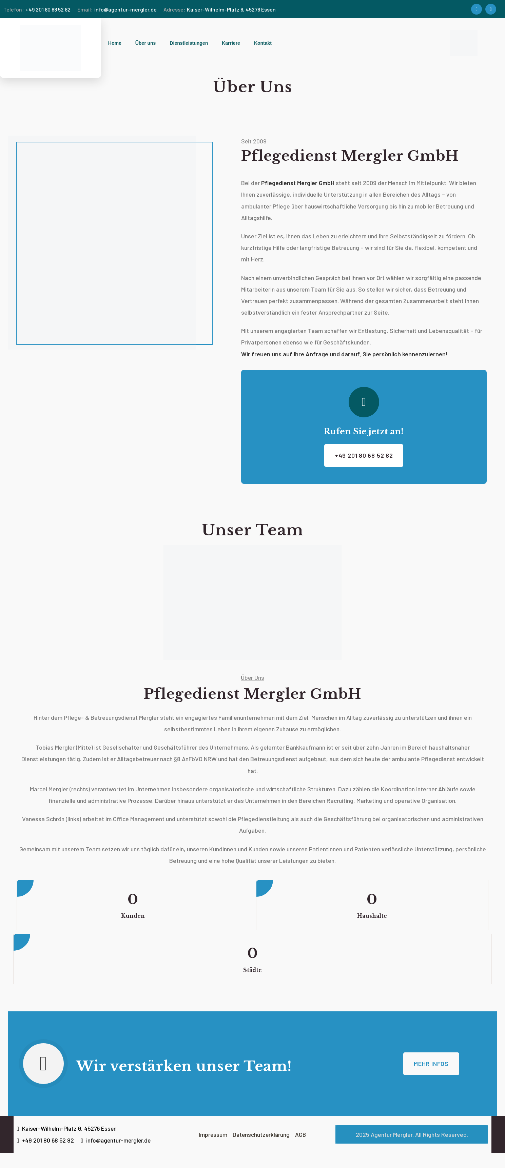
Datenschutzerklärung (261, 1149)
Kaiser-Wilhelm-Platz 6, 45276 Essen (219, 9)
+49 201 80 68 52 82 (37, 9)
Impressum (214, 1149)
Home (114, 43)
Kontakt (263, 43)
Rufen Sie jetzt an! (364, 433)
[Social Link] (476, 9)
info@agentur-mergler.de (117, 9)
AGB (301, 1149)
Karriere (231, 43)
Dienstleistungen (189, 43)
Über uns (145, 43)
